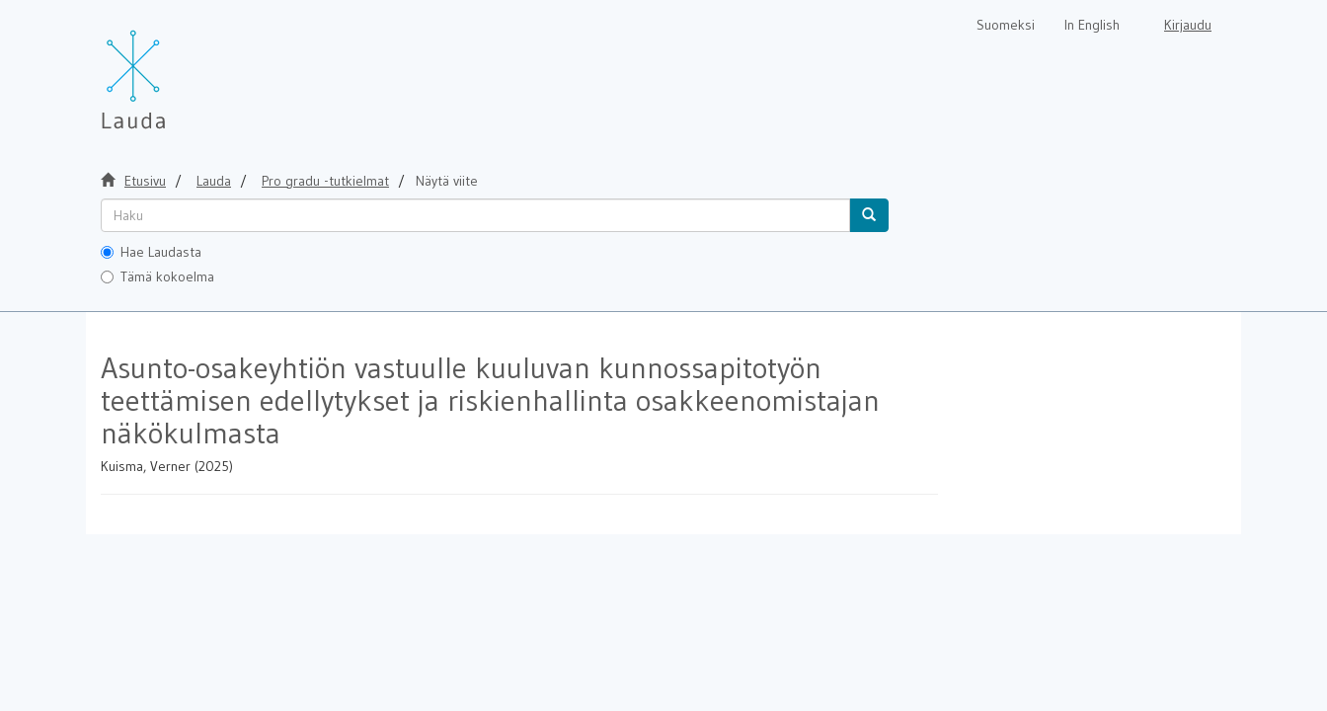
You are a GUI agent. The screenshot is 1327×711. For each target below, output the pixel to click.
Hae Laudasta (151, 252)
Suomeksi (1005, 25)
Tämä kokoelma (157, 276)
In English (1092, 25)
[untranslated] (475, 215)
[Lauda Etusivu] (175, 69)
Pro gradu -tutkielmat (325, 181)
